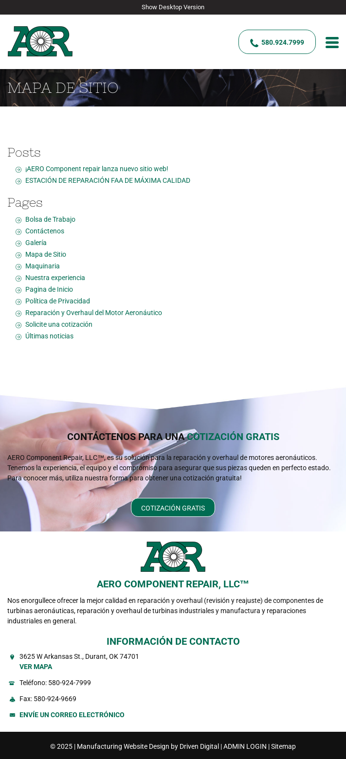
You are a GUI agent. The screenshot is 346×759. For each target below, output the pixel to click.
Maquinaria (42, 266)
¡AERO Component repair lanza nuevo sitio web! (96, 169)
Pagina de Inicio (49, 289)
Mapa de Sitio (45, 254)
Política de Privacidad (57, 301)
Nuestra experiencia (55, 278)
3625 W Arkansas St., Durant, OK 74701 (179, 662)
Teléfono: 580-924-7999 (55, 683)
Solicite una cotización (58, 324)
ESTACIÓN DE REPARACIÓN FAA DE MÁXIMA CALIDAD (107, 180)
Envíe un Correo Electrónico (72, 715)
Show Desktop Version (173, 7)
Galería (36, 243)
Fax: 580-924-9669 (47, 699)
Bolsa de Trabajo (50, 219)
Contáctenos (44, 231)
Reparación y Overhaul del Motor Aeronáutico (93, 313)
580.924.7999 (282, 42)
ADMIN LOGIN (245, 746)
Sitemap (283, 746)
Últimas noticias (49, 336)
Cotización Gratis (173, 508)
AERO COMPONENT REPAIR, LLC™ (173, 584)
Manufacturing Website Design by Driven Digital (148, 746)
